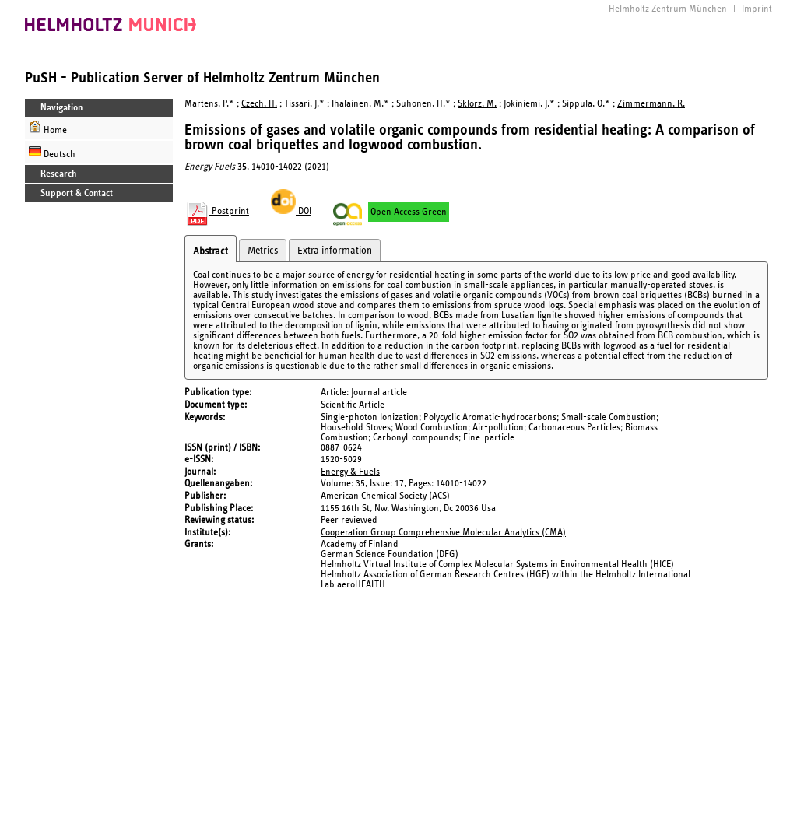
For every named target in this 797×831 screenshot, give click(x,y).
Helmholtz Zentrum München (668, 9)
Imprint (757, 9)
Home (48, 128)
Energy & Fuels (350, 472)
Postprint (216, 211)
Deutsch (52, 152)
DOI (291, 211)
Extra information (334, 250)
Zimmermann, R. (651, 104)
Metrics (263, 250)
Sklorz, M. (477, 104)
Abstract (210, 251)
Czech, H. (259, 104)
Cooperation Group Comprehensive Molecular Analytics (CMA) (443, 533)
